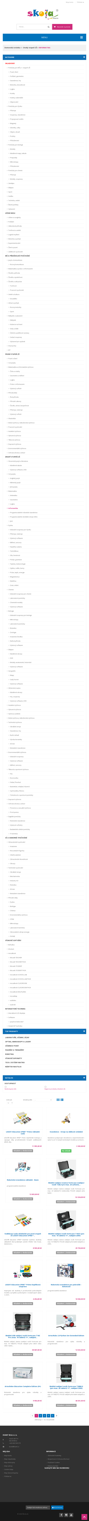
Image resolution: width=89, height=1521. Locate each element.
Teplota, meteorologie (17, 564)
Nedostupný (10, 1089)
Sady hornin (14, 679)
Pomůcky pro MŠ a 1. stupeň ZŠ (19, 68)
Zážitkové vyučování (15, 252)
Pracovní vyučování (17, 290)
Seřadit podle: (27, 1100)
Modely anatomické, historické (20, 662)
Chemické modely (16, 602)
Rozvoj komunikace (17, 264)
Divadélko (13, 299)
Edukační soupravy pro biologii (21, 615)
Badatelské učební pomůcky (20, 829)
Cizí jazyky (12, 363)
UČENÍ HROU (10, 213)
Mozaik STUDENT (16, 966)
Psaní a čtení (12, 358)
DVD (11, 658)
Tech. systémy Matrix (15, 1062)
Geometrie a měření (17, 376)
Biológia (13, 906)
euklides (13, 1000)
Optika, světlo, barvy (17, 568)
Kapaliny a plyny (16, 547)
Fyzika (10, 525)
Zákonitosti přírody (15, 226)
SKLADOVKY (10, 63)
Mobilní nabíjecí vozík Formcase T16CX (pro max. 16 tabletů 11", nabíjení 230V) (66, 1235)
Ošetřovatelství (15, 855)
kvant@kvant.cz (14, 1447)
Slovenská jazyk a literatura (18, 461)
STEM (12, 919)
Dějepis (11, 188)
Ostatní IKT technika (15, 1026)
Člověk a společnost (15, 277)
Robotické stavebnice (17, 821)
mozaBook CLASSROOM (18, 983)
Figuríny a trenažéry (14, 1050)
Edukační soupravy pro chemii (20, 594)
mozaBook (12, 953)
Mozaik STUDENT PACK (18, 970)
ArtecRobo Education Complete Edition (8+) (23, 1386)
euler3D (13, 1005)
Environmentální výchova (17, 448)
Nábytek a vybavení (15, 316)
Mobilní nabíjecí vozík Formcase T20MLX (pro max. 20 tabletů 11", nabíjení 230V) (66, 1387)
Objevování (14, 102)
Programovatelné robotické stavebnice (23, 512)
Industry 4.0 (14, 881)
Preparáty (13, 158)
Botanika (13, 628)
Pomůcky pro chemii (15, 170)
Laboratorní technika (17, 928)
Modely (12, 149)
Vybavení (11, 209)
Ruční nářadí (14, 735)
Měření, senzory (15, 542)
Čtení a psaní (12, 247)
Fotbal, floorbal (15, 782)
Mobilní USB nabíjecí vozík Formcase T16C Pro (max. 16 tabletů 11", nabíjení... (23, 1336)
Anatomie (13, 846)
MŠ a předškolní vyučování (17, 256)
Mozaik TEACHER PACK (18, 962)
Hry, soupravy (15, 697)
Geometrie (14, 500)
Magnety (13, 123)
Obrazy (12, 863)
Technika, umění (14, 200)
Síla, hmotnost (15, 555)
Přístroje (13, 110)
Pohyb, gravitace (16, 560)
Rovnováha (14, 778)
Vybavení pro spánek (17, 341)
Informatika (13, 508)
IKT (9, 350)
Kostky (12, 93)
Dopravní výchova (14, 444)
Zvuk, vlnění (14, 585)
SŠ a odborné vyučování (16, 838)
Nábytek (13, 320)
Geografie (12, 671)
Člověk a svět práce (15, 282)
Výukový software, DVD (18, 470)
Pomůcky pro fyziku (15, 106)
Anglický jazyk (15, 478)
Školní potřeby (13, 205)
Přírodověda (12, 393)
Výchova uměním (14, 714)
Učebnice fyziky (12, 1046)
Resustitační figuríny (17, 851)
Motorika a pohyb (14, 239)
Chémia (12, 911)
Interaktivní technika (15, 1009)
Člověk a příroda (14, 273)
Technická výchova (15, 722)
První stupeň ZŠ (12, 354)
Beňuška (11, 945)
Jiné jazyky (13, 487)
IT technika (14, 834)
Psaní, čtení (14, 72)
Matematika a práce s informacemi (20, 269)
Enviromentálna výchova (18, 915)
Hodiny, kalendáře (16, 98)
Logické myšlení (13, 235)
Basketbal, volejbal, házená (20, 786)
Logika (12, 89)
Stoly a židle (14, 329)
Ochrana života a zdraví (16, 453)
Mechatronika (15, 876)
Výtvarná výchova (14, 436)
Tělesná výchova (14, 440)
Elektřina (13, 581)
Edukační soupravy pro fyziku (20, 530)
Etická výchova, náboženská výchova (21, 423)
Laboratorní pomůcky (17, 598)
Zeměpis (11, 183)
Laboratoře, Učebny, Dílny (17, 1037)
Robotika (13, 885)
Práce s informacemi (17, 384)
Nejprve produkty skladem (54, 1089)
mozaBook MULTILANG (18, 992)
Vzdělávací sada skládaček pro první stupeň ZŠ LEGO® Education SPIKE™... (23, 1235)
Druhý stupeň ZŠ (12, 457)
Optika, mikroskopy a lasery (18, 1042)
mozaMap (13, 996)
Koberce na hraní (16, 324)
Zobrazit (9, 1100)
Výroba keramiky (16, 739)
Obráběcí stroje (15, 727)
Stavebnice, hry (15, 80)
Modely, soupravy (16, 179)
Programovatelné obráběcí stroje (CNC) (23, 517)
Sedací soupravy (16, 337)
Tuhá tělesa (14, 551)
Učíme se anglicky (14, 217)
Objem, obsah (15, 132)
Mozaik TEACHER (16, 958)
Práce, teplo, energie (17, 572)
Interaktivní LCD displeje (16, 1013)
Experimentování (14, 243)
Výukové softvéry (16, 825)
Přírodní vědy (13, 898)
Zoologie (13, 632)
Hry (11, 774)
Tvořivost (13, 286)
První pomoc (14, 812)
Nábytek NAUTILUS (13, 1067)
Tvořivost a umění (14, 230)
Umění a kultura (13, 294)
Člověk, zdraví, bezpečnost (19, 406)
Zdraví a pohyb (13, 303)
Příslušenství (14, 140)
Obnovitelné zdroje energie (19, 932)
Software (11, 1017)
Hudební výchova (14, 431)
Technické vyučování (15, 868)
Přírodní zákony (15, 401)
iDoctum (11, 949)
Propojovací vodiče (16, 119)
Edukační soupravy (17, 757)
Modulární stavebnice (17, 748)
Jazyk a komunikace (15, 260)
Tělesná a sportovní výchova (18, 769)
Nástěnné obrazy (16, 654)
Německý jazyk (15, 483)
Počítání (11, 222)
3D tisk (12, 744)
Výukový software (16, 538)
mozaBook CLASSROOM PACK (20, 987)
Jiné (11, 521)
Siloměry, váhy (15, 128)
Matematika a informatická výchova (20, 367)
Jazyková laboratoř (16, 1022)
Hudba (10, 196)
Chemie (11, 590)
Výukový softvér (16, 388)
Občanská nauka (14, 688)
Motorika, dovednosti (17, 85)
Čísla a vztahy (15, 371)
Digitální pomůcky (14, 816)
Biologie (11, 611)
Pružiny (12, 136)
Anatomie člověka (16, 637)
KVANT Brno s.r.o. (10, 1435)
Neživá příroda (15, 641)
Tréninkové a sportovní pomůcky (21, 795)
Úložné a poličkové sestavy (19, 333)
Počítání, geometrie (17, 76)
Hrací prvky (12, 346)
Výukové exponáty (13, 1058)
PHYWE (12, 936)
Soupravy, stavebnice (17, 115)
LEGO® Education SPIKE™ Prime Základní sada (23, 1133)
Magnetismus (15, 577)
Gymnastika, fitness (17, 791)
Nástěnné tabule (16, 465)
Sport (10, 192)
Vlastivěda (12, 418)
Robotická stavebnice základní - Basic (23, 1180)
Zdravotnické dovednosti (19, 859)
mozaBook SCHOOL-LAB (18, 975)
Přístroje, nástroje (16, 410)
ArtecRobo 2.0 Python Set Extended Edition (66, 1335)
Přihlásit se (80, 2)
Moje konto (69, 2)
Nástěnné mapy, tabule (18, 153)
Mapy (12, 675)
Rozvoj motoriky (15, 307)
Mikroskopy (14, 162)
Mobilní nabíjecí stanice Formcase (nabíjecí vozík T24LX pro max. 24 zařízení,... (66, 1184)
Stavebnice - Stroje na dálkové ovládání (66, 1132)
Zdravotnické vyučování (16, 842)
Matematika (12, 491)
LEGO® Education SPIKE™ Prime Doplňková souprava (22, 1286)
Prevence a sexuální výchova (20, 808)
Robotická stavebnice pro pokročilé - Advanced (66, 1286)
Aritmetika (13, 495)
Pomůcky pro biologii (15, 145)
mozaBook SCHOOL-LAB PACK (20, 979)
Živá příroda (14, 397)
